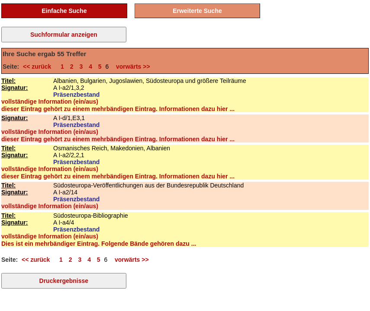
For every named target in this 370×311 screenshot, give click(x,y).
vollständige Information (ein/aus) (49, 101)
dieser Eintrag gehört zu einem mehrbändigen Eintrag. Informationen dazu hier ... (118, 108)
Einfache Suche (64, 10)
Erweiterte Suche (197, 10)
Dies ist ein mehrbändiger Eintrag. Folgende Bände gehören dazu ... (98, 243)
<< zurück (39, 66)
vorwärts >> (131, 66)
